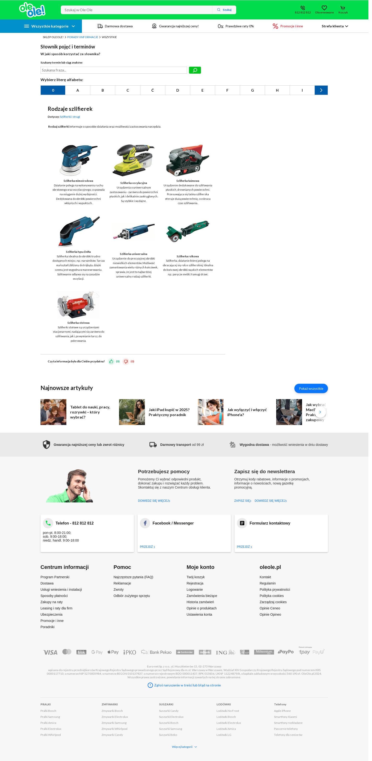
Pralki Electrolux (50, 729)
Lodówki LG (224, 735)
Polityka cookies (272, 596)
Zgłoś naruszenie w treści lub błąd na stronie (187, 685)
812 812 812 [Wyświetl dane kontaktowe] (303, 12)
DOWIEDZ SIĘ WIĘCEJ (154, 500)
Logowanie (195, 589)
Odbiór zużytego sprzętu (132, 596)
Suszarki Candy (168, 711)
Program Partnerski (54, 577)
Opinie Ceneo (270, 608)
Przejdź (147, 547)
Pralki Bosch (48, 711)
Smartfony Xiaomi (285, 717)
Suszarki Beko (168, 735)
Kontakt (265, 577)
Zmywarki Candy (112, 735)
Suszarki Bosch (168, 723)
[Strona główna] (32, 10)
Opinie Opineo (270, 614)
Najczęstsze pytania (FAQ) (133, 577)
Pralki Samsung (50, 717)
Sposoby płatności (54, 596)
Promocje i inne (52, 621)
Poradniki (47, 627)
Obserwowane (324, 12)
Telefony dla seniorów (288, 735)
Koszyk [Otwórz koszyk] (343, 12)
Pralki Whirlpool (50, 735)
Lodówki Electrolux (229, 723)
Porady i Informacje (82, 37)
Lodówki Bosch (226, 717)
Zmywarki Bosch (112, 711)
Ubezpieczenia (51, 614)
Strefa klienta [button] (333, 26)
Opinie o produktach (202, 608)
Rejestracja (195, 583)
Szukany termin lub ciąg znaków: (61, 62)
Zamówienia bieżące (202, 596)
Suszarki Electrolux (171, 717)
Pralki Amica (48, 723)
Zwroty (119, 589)
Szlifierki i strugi (70, 116)
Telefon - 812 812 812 (75, 523)
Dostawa (46, 583)
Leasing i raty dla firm (56, 608)
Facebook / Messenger (173, 523)
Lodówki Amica (226, 729)
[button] (82, 444)
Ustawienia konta (199, 614)
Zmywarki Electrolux (115, 717)
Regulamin (268, 583)
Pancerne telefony (286, 729)
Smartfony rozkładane (288, 723)
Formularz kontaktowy (270, 523)
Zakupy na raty (51, 602)
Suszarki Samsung (170, 729)
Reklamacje (122, 583)
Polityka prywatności (275, 589)
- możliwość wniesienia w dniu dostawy (278, 444)
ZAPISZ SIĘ (243, 500)
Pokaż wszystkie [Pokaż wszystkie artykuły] (311, 388)
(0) (118, 361)
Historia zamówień (200, 602)
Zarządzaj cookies (273, 602)
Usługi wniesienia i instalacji (61, 589)
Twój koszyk (196, 577)
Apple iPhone (282, 711)
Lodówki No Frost (228, 711)
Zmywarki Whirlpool (114, 729)
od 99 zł (176, 444)
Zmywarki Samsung (114, 723)
